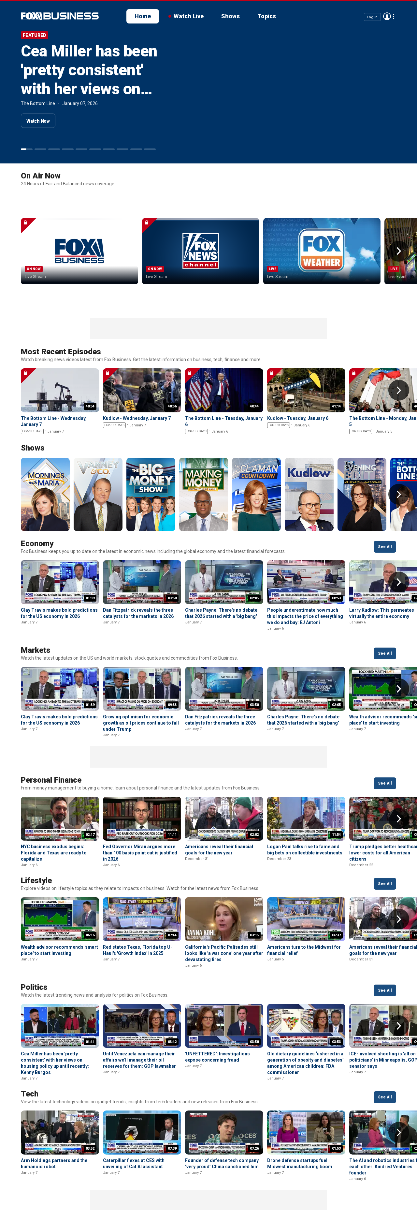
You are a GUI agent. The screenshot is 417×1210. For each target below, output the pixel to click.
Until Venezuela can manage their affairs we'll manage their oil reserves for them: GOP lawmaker (139, 1009)
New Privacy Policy (66, 1184)
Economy (37, 492)
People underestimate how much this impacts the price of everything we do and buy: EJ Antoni (305, 565)
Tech (29, 1042)
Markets (35, 599)
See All (385, 495)
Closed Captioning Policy (231, 1184)
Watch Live (189, 16)
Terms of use (114, 1184)
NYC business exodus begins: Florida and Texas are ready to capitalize (54, 801)
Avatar (387, 16)
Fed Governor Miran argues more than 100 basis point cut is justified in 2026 (140, 801)
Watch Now (38, 121)
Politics (34, 936)
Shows (230, 16)
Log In (372, 17)
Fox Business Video (60, 16)
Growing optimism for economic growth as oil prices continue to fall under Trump (141, 672)
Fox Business (22, 1186)
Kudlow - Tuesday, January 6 (297, 367)
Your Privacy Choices (165, 1184)
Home (143, 16)
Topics (266, 16)
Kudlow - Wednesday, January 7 (137, 367)
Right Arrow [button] (398, 225)
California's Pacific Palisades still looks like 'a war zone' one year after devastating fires (224, 902)
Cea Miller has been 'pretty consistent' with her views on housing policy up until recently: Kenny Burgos (89, 98)
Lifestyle (36, 829)
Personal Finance (51, 728)
